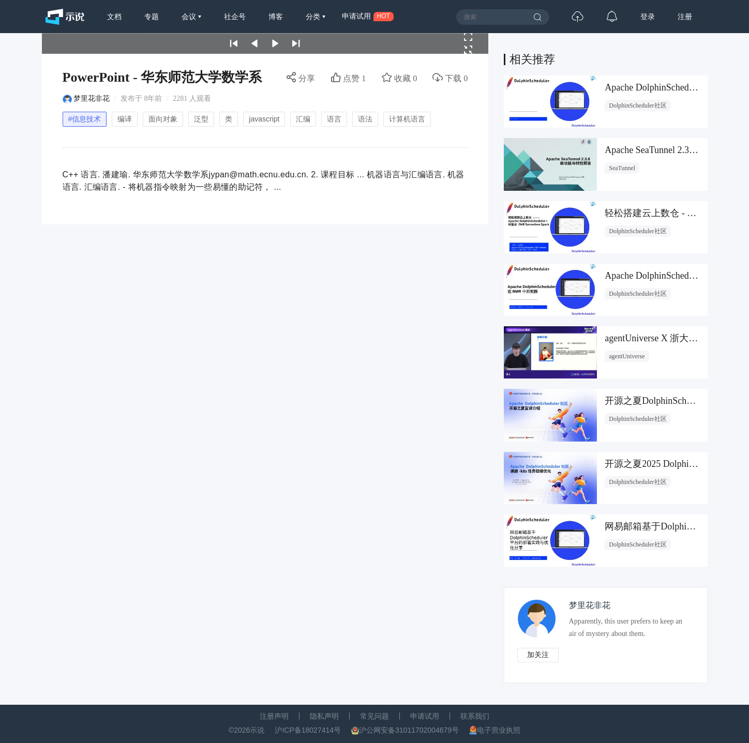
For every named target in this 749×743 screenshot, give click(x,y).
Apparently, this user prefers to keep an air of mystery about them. (626, 627)
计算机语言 (407, 119)
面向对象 (162, 119)
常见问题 (374, 716)
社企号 (235, 16)
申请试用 (424, 716)
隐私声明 (324, 716)
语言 (334, 119)
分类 (314, 16)
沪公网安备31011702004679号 (409, 730)
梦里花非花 (91, 98)
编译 (124, 119)
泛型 (201, 119)
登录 (647, 16)
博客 (275, 16)
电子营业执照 (498, 730)
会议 (190, 16)
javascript (264, 119)
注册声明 (274, 716)
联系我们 (474, 716)
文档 (114, 16)
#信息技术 (84, 119)
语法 (365, 119)
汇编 (303, 119)
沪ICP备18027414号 (308, 730)
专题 (151, 16)
